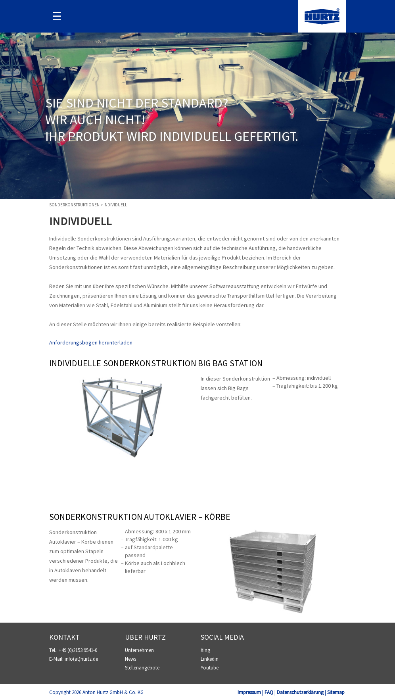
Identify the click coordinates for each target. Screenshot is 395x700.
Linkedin (210, 659)
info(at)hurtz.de (81, 659)
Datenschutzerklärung (300, 692)
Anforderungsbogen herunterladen (90, 342)
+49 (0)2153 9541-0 (78, 650)
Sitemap (336, 692)
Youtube (210, 667)
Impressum (249, 692)
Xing (205, 650)
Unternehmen (139, 650)
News (130, 659)
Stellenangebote (142, 667)
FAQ (269, 692)
